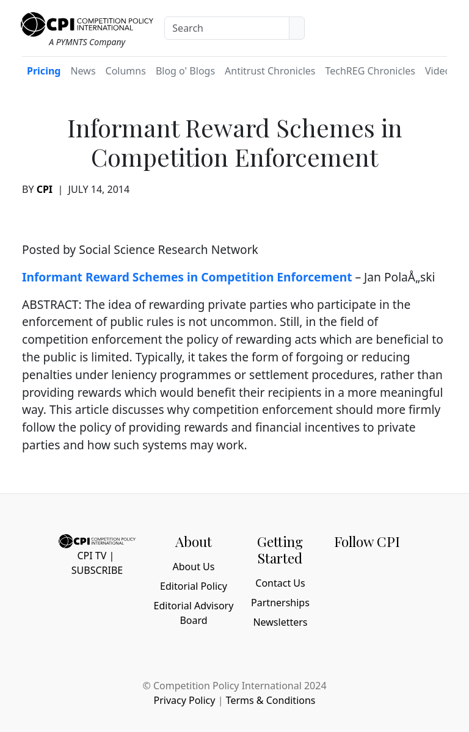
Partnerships (280, 602)
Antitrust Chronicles (270, 71)
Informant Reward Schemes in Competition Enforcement (187, 277)
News (82, 71)
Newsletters (280, 622)
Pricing (43, 71)
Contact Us (280, 583)
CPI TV (91, 555)
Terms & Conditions (271, 700)
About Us (194, 566)
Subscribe (97, 570)
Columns (126, 71)
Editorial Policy (193, 586)
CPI (45, 189)
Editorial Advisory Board (194, 613)
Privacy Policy (184, 700)
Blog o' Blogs (185, 71)
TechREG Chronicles (370, 71)
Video (438, 71)
